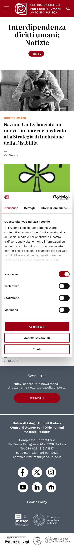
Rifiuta (37, 349)
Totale (36, 53)
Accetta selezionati (37, 337)
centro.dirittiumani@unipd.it (37, 452)
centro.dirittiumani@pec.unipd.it (37, 457)
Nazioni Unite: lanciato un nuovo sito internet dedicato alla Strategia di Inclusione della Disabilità (35, 133)
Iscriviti (37, 398)
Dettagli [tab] (29, 208)
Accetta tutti (37, 326)
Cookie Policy (37, 502)
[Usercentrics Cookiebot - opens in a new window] (53, 197)
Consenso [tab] (11, 208)
